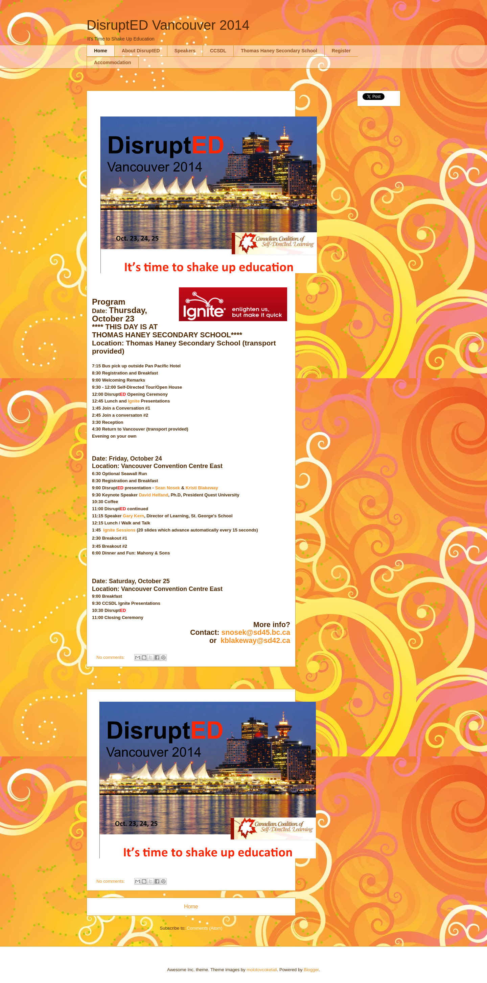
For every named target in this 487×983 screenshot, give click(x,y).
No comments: (111, 657)
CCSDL (218, 50)
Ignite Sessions (119, 530)
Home (100, 50)
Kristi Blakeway (202, 487)
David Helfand (153, 494)
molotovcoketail (262, 969)
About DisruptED (141, 50)
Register (341, 50)
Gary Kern (133, 515)
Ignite (134, 401)
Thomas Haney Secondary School (279, 50)
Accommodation (112, 62)
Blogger (311, 969)
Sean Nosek (167, 487)
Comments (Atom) (204, 928)
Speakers (185, 50)
